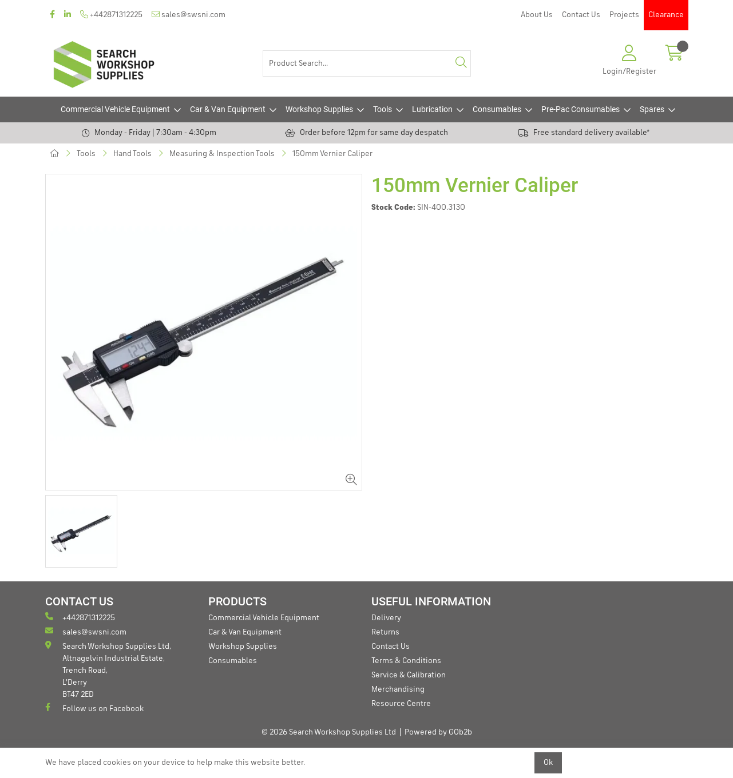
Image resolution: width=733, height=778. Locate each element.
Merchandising (398, 689)
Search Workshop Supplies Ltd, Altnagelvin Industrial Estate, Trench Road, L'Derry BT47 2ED (108, 670)
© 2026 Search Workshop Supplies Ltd (328, 732)
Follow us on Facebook (94, 708)
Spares (652, 109)
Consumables (497, 109)
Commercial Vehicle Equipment (115, 109)
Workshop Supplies (319, 109)
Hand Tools (132, 154)
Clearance (666, 15)
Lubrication (432, 109)
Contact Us (581, 15)
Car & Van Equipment (228, 109)
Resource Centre (401, 704)
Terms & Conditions (406, 661)
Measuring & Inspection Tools (222, 154)
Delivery (386, 618)
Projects (624, 15)
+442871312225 (111, 14)
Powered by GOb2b (438, 732)
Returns (385, 632)
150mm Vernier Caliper (332, 154)
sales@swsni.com (188, 14)
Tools (382, 109)
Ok (548, 763)
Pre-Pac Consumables (580, 109)
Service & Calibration (408, 675)
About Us (537, 15)
